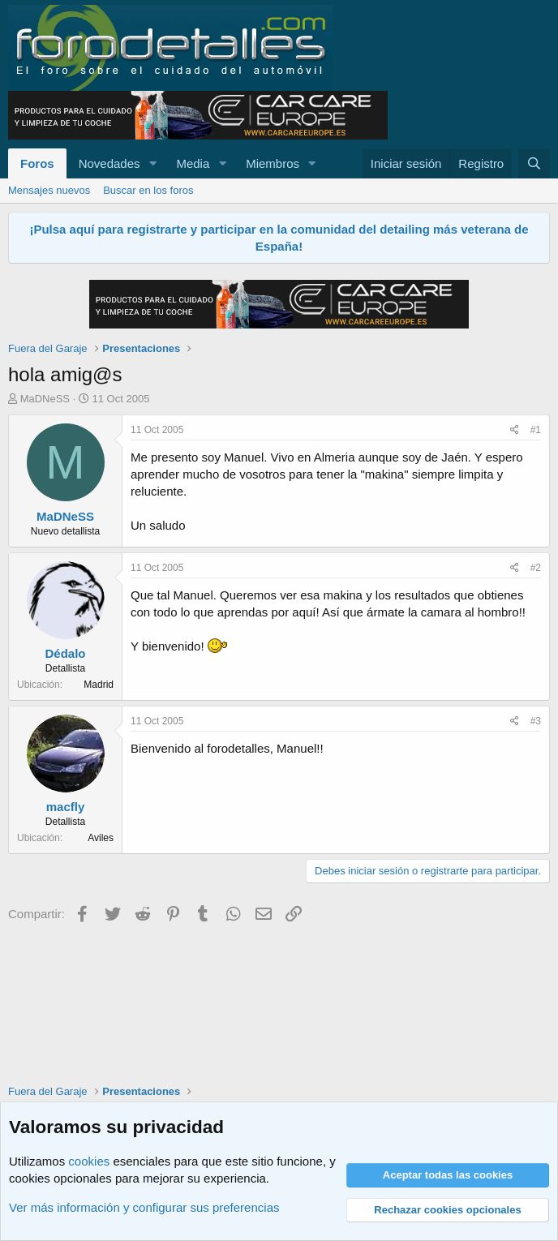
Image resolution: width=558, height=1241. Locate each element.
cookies (88, 1161)
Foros (37, 163)
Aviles (101, 838)
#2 (535, 567)
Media (192, 163)
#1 (535, 430)
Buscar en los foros (148, 190)
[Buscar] (534, 163)
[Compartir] (514, 430)
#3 (535, 721)
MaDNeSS (45, 399)
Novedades (109, 163)
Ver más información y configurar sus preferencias (144, 1207)
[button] (152, 163)
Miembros (272, 163)
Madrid (99, 684)
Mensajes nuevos (49, 190)
